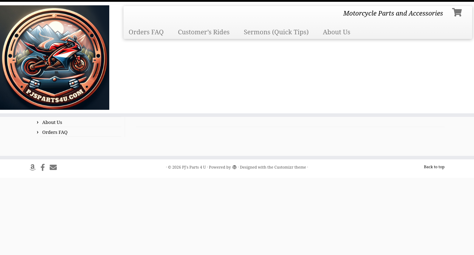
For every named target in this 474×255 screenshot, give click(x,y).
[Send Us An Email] (55, 167)
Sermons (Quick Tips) (276, 32)
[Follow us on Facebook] (45, 167)
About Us (337, 32)
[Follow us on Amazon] (34, 167)
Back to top (434, 166)
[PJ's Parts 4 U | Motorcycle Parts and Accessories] (54, 57)
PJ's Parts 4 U (194, 167)
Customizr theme (290, 167)
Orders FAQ (146, 32)
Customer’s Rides (204, 32)
